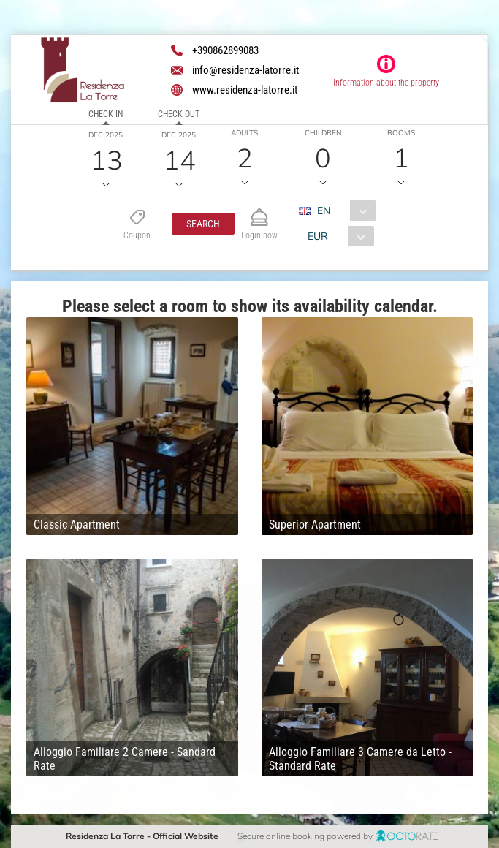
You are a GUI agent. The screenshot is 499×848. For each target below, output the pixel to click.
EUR (318, 236)
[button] (203, 224)
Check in (105, 114)
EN (323, 210)
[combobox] (343, 210)
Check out (178, 114)
